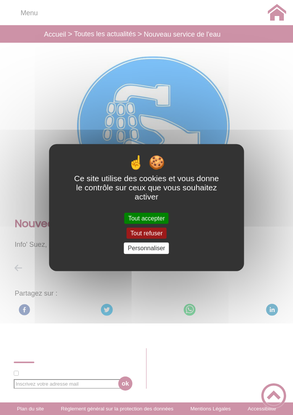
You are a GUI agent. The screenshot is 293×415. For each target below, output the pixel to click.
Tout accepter (146, 218)
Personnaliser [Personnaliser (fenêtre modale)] (146, 248)
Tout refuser (146, 233)
